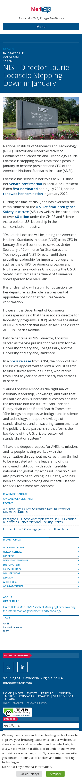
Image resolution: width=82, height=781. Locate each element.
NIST (30, 498)
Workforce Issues (13, 586)
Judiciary (8, 577)
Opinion (65, 693)
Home (7, 693)
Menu (41, 26)
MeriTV (10, 696)
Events (32, 693)
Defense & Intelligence (15, 560)
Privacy (43, 703)
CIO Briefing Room (13, 547)
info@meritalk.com (17, 683)
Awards (44, 696)
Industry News (11, 573)
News (19, 693)
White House (10, 582)
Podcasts (26, 696)
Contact (31, 703)
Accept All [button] (55, 774)
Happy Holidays (12, 569)
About (6, 703)
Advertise (18, 703)
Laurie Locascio (12, 627)
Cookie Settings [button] (29, 774)
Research (48, 693)
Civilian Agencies (14, 498)
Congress (8, 556)
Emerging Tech (11, 564)
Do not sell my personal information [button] (26, 767)
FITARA (10, 699)
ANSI (6, 623)
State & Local (64, 696)
